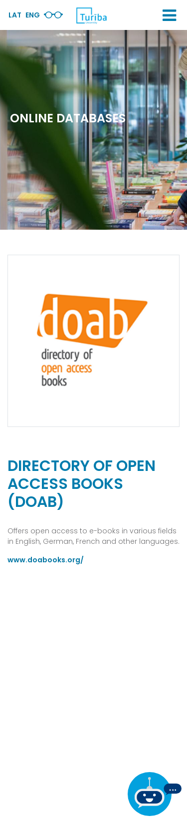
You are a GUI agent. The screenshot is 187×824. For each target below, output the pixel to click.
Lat (14, 15)
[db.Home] (91, 15)
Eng (32, 15)
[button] (169, 15)
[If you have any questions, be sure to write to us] (155, 794)
